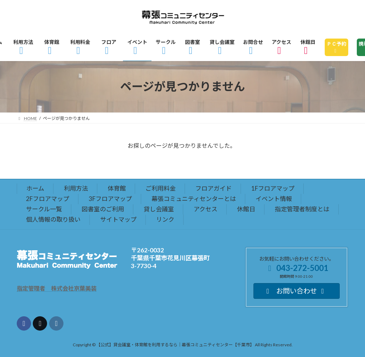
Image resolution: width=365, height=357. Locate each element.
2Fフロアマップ (47, 198)
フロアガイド (213, 188)
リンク (165, 219)
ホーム (35, 188)
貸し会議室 (159, 209)
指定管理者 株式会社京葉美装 (57, 288)
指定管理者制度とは (302, 209)
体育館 (117, 188)
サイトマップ (118, 219)
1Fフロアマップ (272, 188)
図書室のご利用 (103, 209)
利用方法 (76, 188)
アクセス (205, 209)
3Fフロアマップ (110, 198)
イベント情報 (274, 198)
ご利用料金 (160, 188)
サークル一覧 (44, 209)
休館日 (246, 209)
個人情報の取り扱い (53, 219)
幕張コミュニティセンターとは (193, 198)
